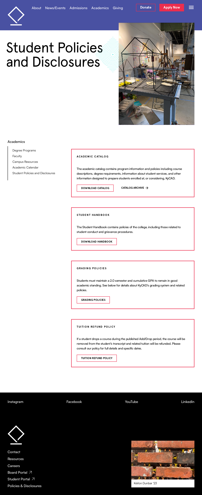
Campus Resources (25, 161)
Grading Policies (93, 300)
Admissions (78, 7)
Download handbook (96, 241)
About (36, 7)
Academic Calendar (25, 167)
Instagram (15, 401)
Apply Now (171, 7)
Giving (118, 7)
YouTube (131, 401)
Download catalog (95, 188)
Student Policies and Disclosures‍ (33, 173)
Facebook (74, 401)
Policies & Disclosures (25, 485)
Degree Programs (24, 150)
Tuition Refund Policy (97, 358)
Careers (14, 465)
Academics (100, 7)
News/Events (55, 7)
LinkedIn (187, 401)
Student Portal (19, 479)
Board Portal (17, 472)
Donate (145, 7)
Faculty (17, 156)
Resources (16, 458)
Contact (14, 451)
